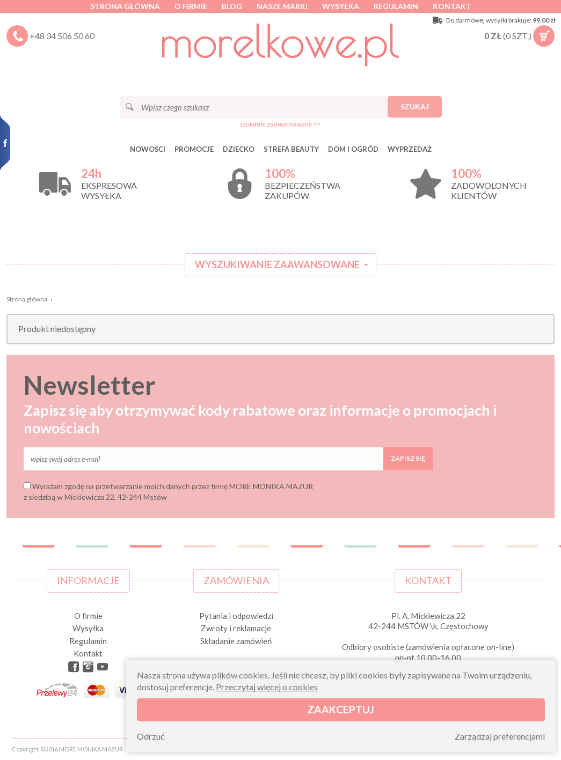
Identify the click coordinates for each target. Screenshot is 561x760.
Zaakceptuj (340, 709)
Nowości (147, 149)
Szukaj (414, 106)
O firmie (190, 6)
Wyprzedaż (410, 149)
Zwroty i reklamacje (236, 628)
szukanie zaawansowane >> (280, 124)
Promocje (194, 149)
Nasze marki (282, 6)
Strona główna (125, 6)
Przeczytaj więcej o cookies (267, 687)
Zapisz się (408, 458)
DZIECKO (238, 149)
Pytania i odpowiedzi (236, 616)
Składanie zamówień (236, 641)
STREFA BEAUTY (291, 149)
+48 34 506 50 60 (62, 36)
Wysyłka (340, 6)
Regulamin (396, 6)
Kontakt (452, 6)
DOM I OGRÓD (353, 149)
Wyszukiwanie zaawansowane (277, 264)
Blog (232, 6)
